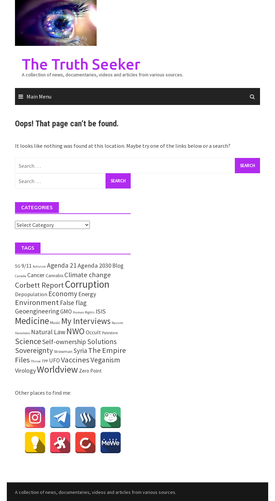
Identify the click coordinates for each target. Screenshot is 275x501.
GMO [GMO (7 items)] (66, 311)
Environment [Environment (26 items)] (37, 302)
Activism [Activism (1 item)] (39, 266)
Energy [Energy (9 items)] (87, 294)
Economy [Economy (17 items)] (62, 293)
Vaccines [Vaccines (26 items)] (75, 359)
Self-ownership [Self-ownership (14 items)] (64, 341)
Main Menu (39, 96)
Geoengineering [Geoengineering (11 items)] (37, 311)
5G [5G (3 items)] (17, 266)
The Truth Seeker (81, 64)
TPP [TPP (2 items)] (45, 360)
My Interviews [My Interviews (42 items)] (86, 321)
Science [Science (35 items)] (28, 341)
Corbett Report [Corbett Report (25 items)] (39, 285)
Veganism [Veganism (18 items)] (105, 359)
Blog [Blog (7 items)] (118, 265)
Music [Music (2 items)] (55, 322)
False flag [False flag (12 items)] (73, 303)
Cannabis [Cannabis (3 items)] (54, 275)
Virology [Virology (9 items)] (25, 370)
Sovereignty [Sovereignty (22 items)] (34, 350)
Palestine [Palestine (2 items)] (110, 332)
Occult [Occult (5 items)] (93, 332)
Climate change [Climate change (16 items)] (87, 274)
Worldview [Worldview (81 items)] (57, 369)
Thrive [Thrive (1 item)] (36, 361)
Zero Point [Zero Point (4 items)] (90, 371)
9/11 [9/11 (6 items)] (26, 265)
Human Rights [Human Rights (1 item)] (84, 312)
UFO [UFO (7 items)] (54, 360)
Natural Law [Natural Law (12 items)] (48, 332)
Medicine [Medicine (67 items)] (32, 320)
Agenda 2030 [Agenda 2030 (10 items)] (94, 265)
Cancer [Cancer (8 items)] (36, 275)
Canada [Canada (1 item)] (20, 276)
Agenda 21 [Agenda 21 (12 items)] (62, 265)
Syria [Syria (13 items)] (80, 350)
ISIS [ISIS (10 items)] (101, 311)
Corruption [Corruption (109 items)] (87, 284)
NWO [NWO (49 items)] (75, 331)
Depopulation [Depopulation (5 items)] (31, 294)
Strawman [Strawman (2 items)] (63, 351)
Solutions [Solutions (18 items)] (102, 341)
